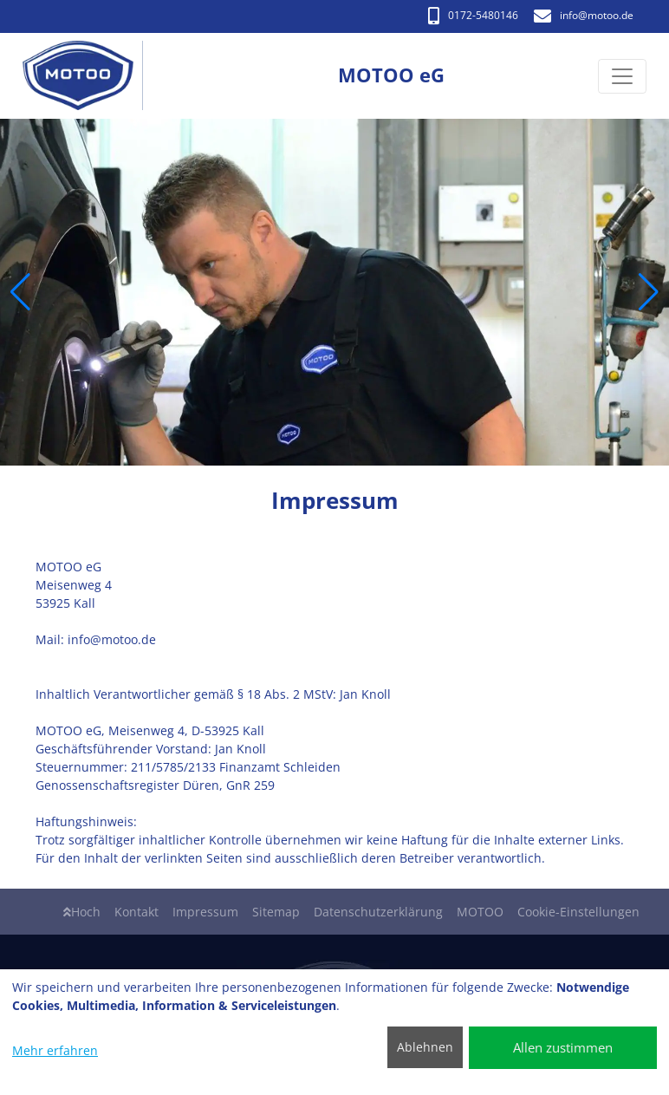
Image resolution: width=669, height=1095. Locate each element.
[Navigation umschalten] (622, 76)
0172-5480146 (473, 15)
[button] (20, 292)
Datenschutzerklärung (378, 911)
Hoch (82, 911)
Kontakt (136, 911)
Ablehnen (425, 1047)
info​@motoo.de (583, 15)
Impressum (205, 911)
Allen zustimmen (563, 1047)
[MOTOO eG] (87, 76)
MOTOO (480, 911)
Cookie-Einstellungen (578, 911)
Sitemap (276, 911)
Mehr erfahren (55, 1050)
